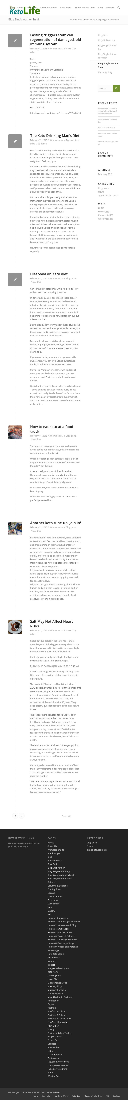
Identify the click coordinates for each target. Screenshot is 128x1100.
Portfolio (52, 1007)
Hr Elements (54, 957)
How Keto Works (56, 953)
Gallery (51, 910)
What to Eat (53, 1076)
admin (33, 52)
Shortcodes (53, 1047)
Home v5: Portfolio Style (60, 932)
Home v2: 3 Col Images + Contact (64, 921)
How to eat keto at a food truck (51, 429)
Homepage (53, 950)
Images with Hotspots (58, 968)
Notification (53, 1000)
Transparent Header (58, 1065)
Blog (93, 19)
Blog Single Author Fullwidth (107, 56)
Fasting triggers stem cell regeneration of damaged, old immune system (55, 40)
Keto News (53, 971)
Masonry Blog (105, 72)
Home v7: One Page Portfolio (62, 939)
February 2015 (105, 174)
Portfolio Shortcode (57, 1022)
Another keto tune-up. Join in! (55, 523)
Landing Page (54, 975)
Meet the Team (55, 993)
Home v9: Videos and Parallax (63, 946)
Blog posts (71, 278)
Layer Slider (54, 979)
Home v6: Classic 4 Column (61, 935)
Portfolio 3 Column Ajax (59, 1018)
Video (51, 1072)
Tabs (50, 1050)
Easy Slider (53, 903)
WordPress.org (105, 218)
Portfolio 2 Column (57, 1011)
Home (86, 19)
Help (50, 914)
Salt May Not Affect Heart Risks (51, 623)
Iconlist (51, 964)
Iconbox (52, 961)
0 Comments (56, 48)
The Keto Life (27, 1092)
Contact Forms (55, 896)
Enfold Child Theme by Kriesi (47, 1092)
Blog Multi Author (106, 40)
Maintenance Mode (57, 982)
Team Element (55, 1054)
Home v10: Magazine (58, 918)
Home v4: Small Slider (58, 928)
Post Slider (53, 1025)
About (51, 842)
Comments (106, 215)
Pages (51, 1004)
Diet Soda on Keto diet (49, 274)
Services (52, 1043)
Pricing (51, 1029)
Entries (104, 211)
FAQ (50, 907)
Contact (51, 892)
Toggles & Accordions (58, 1061)
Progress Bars (55, 1036)
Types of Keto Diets (108, 195)
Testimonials (54, 1058)
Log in (101, 207)
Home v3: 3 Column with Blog (62, 925)
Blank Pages (54, 853)
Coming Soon (54, 889)
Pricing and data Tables (59, 1032)
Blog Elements (55, 860)
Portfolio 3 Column (57, 1015)
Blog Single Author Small (23, 19)
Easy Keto (53, 900)
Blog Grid (102, 35)
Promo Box (53, 1040)
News (68, 48)
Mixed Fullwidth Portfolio (60, 996)
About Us (52, 846)
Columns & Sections (58, 885)
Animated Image (56, 849)
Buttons (52, 881)
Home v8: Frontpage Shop (61, 943)
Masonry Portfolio (57, 989)
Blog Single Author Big (107, 47)
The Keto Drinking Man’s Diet (55, 135)
